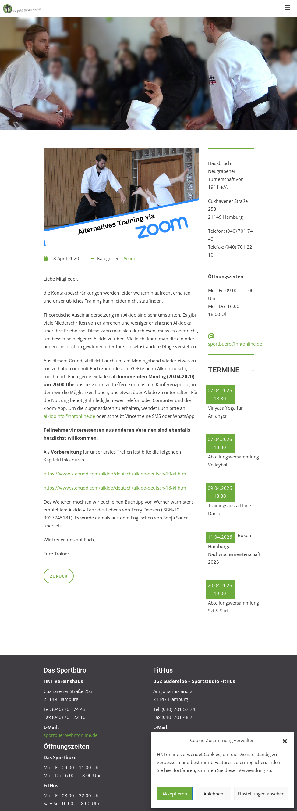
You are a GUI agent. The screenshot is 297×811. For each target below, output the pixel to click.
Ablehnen (213, 794)
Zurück (58, 576)
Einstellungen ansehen (261, 794)
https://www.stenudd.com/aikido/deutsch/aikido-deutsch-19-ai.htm (115, 474)
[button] (285, 740)
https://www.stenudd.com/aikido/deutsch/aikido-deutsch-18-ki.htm (115, 488)
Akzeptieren (174, 794)
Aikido (129, 258)
